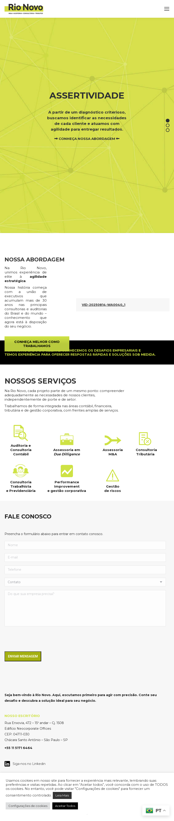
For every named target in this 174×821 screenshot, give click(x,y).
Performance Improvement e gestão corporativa (66, 486)
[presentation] (39, 639)
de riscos (112, 491)
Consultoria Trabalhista (20, 484)
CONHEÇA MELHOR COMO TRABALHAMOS (37, 344)
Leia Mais (62, 795)
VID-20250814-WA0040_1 (103, 305)
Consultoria (146, 450)
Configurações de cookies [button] (27, 806)
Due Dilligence (67, 454)
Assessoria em (66, 450)
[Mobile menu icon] (166, 9)
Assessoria (113, 450)
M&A (113, 454)
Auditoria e (21, 445)
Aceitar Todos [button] (65, 806)
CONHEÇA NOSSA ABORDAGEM (86, 138)
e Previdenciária (21, 491)
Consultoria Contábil (20, 452)
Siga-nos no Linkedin (28, 764)
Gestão (112, 486)
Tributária (145, 454)
